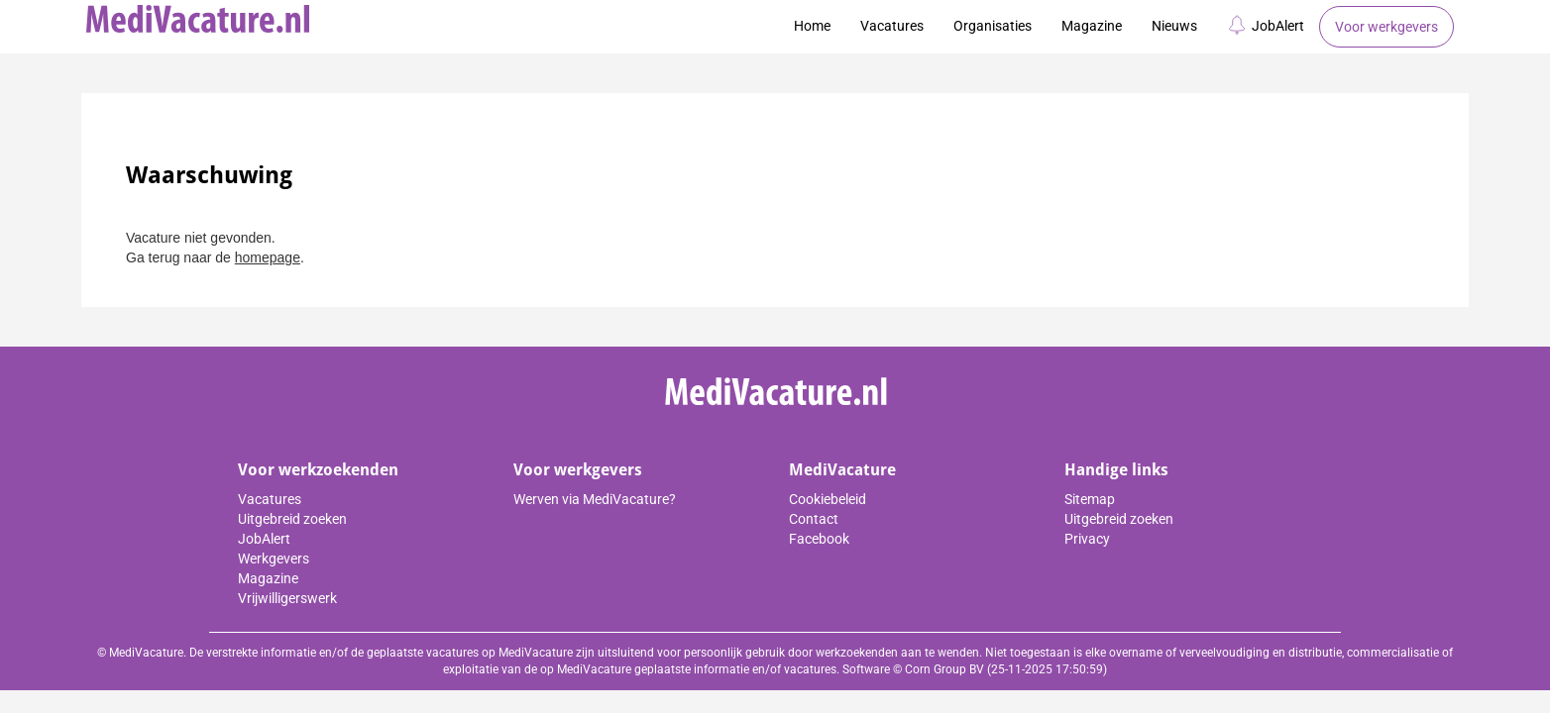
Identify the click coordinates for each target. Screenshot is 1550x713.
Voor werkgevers (1386, 27)
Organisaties (992, 26)
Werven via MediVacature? (594, 499)
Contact (813, 519)
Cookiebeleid (827, 499)
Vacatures (892, 26)
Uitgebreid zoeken (292, 519)
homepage (267, 257)
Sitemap (1089, 499)
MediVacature (842, 469)
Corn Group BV (944, 669)
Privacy (1087, 539)
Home (812, 26)
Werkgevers (273, 558)
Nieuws (1174, 26)
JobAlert (1265, 25)
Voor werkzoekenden (318, 469)
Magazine (1091, 26)
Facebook (819, 539)
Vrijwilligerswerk (287, 598)
